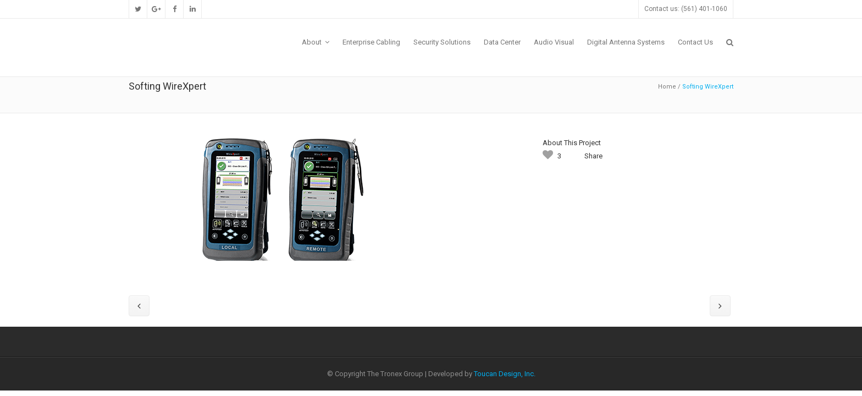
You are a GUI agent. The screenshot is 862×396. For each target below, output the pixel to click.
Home (667, 86)
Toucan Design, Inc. (504, 374)
